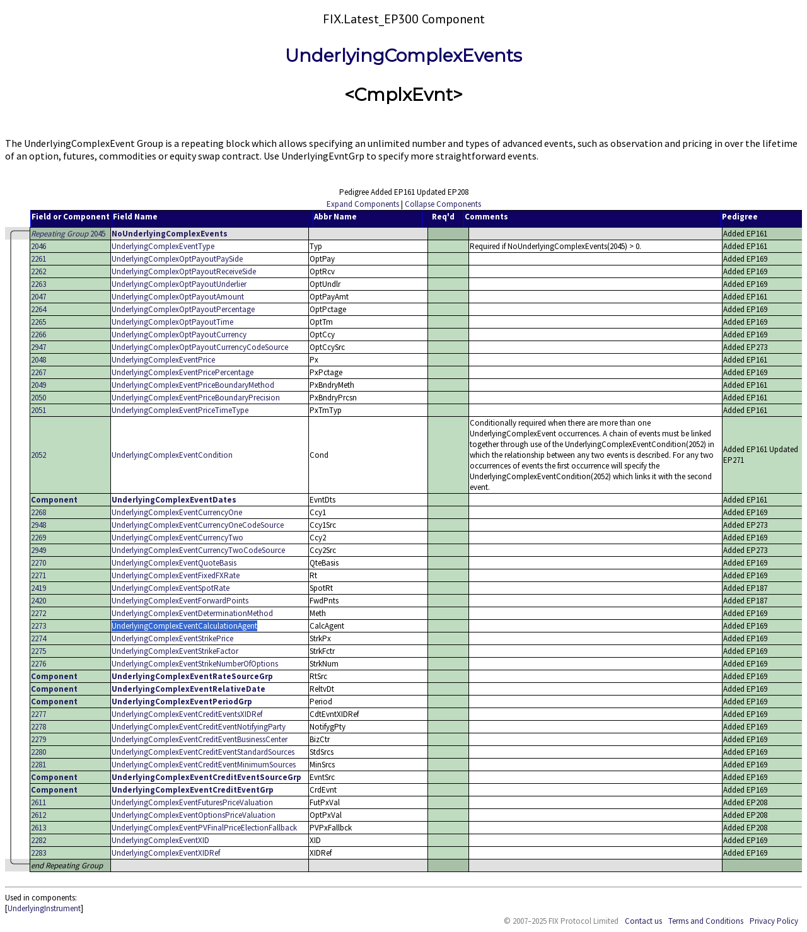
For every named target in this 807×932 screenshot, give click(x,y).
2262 (38, 271)
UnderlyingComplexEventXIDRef (166, 853)
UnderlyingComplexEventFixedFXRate (176, 575)
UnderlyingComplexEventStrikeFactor (175, 651)
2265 (38, 322)
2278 (38, 726)
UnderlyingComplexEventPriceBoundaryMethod (193, 385)
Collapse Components (443, 204)
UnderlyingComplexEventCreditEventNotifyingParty (199, 726)
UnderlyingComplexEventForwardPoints (180, 600)
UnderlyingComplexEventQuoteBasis (174, 562)
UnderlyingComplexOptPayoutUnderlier (179, 284)
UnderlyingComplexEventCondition (172, 455)
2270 (38, 562)
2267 (38, 372)
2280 (38, 752)
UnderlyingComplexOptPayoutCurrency (179, 334)
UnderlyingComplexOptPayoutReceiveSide (184, 271)
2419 (38, 588)
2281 (38, 764)
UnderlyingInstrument (44, 908)
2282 (38, 840)
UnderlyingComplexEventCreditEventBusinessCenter (199, 739)
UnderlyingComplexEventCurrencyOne (177, 512)
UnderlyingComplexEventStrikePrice (172, 638)
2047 (38, 296)
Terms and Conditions (705, 921)
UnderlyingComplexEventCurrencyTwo (177, 537)
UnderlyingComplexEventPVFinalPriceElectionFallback (204, 827)
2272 (38, 613)
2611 (38, 802)
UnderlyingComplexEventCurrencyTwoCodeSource (198, 550)
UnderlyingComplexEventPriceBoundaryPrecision (196, 397)
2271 (38, 575)
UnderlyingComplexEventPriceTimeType (180, 410)
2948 (38, 525)
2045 (68, 233)
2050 (38, 397)
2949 (38, 550)
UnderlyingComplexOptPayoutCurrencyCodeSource (200, 347)
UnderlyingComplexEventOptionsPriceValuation (194, 815)
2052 (38, 455)
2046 (38, 246)
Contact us (643, 921)
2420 (38, 600)
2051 (38, 410)
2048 (38, 359)
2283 (38, 853)
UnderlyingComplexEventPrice (163, 359)
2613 (38, 827)
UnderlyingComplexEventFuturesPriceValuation (192, 802)
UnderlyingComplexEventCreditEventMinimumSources (204, 764)
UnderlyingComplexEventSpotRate (170, 588)
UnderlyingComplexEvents (403, 55)
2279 (38, 739)
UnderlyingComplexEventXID (160, 840)
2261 (38, 258)
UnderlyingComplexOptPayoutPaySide (177, 258)
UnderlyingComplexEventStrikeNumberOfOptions (195, 663)
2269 (38, 537)
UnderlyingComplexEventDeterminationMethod (192, 613)
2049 (38, 385)
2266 (38, 334)
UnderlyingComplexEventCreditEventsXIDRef (187, 714)
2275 (38, 651)
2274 (38, 638)
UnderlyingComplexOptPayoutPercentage (183, 309)
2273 (38, 625)
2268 (38, 512)
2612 (38, 815)
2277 (38, 714)
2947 (38, 347)
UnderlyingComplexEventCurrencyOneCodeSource (198, 525)
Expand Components (363, 204)
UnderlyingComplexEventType (163, 246)
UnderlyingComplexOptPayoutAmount (178, 296)
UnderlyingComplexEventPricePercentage (182, 372)
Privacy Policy (774, 921)
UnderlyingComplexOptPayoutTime (172, 322)
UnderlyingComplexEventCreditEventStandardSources (203, 752)
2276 (38, 663)
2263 (38, 284)
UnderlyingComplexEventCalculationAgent (184, 625)
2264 (38, 309)
